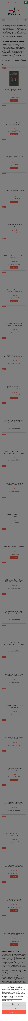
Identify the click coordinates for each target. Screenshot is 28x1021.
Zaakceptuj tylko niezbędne (14, 1004)
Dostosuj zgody (14, 1008)
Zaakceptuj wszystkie (14, 1012)
